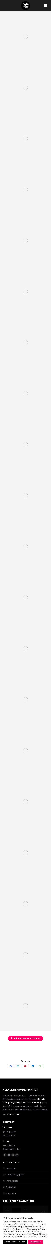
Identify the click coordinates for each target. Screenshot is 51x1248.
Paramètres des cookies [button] (15, 1241)
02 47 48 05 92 (9, 1132)
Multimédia (8, 1106)
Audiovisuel (28, 1102)
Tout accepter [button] (35, 1241)
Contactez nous (12, 1114)
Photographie (40, 1102)
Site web (40, 1099)
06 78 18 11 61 (9, 1135)
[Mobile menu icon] (45, 5)
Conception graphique (12, 1102)
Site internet (11, 1168)
